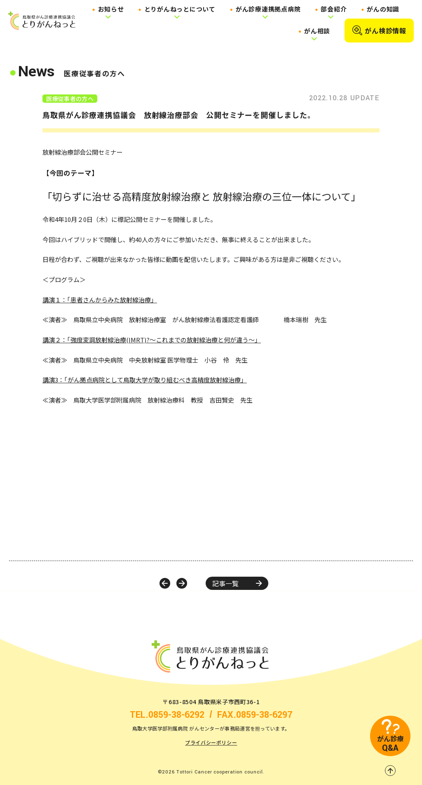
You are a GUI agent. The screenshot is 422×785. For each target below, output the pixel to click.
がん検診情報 (379, 30)
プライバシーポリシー (211, 742)
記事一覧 (237, 583)
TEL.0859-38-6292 (167, 715)
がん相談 (317, 30)
